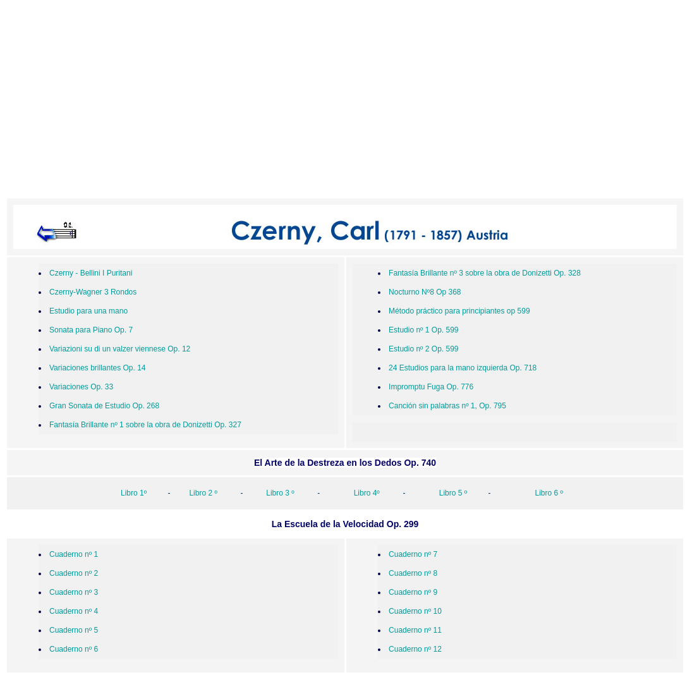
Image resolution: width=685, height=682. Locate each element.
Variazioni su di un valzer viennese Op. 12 (119, 348)
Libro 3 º (280, 493)
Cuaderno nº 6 (73, 649)
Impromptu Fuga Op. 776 (431, 386)
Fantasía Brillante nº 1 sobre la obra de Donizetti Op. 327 (145, 424)
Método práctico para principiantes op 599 (459, 311)
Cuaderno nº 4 (73, 611)
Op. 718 (523, 367)
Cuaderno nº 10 (415, 611)
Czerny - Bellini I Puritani (90, 273)
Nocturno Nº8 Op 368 (425, 292)
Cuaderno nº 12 (415, 649)
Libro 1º (134, 493)
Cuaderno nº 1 (73, 554)
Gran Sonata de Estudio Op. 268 (104, 405)
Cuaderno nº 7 (413, 554)
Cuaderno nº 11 (415, 630)
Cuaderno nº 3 (73, 592)
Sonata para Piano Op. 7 (91, 330)
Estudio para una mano (88, 311)
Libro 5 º (453, 493)
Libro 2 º (201, 493)
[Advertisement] (345, 101)
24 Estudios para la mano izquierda (449, 367)
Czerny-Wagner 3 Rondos (92, 292)
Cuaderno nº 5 (73, 630)
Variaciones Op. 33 (81, 386)
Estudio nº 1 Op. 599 (423, 330)
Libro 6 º (549, 493)
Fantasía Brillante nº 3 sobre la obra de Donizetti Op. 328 (485, 273)
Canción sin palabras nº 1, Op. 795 (447, 405)
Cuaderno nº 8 (413, 573)
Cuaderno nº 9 (413, 592)
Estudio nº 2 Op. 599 (423, 348)
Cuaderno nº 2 (73, 573)
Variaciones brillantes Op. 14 (97, 367)
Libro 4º (368, 493)
